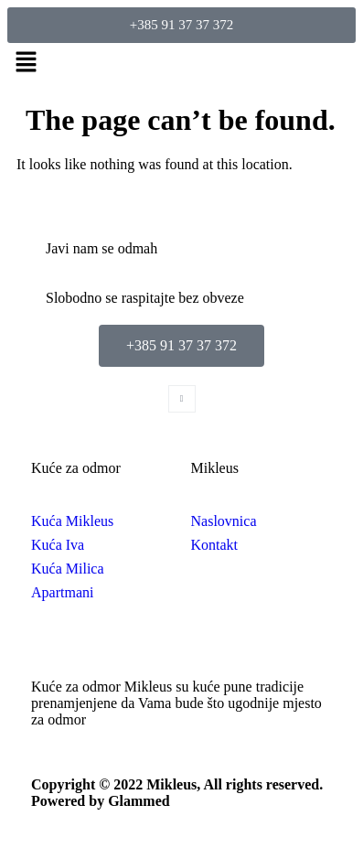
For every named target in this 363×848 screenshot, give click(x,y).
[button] (181, 63)
